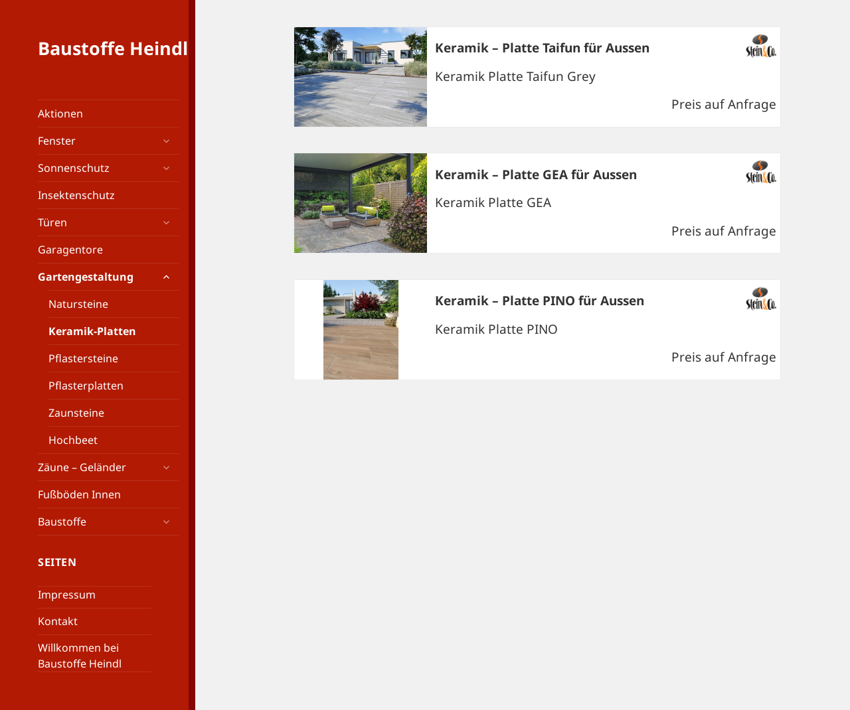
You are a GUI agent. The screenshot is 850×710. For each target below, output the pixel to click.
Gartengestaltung (85, 276)
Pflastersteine (83, 358)
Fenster (57, 140)
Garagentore (70, 249)
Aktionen (60, 113)
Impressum (67, 594)
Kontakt (58, 621)
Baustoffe (62, 521)
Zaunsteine (76, 412)
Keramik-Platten (92, 331)
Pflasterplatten (86, 385)
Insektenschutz (76, 195)
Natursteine (78, 304)
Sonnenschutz (74, 168)
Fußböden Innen (79, 494)
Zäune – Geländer (82, 467)
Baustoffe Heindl (113, 48)
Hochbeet (73, 440)
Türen (52, 222)
